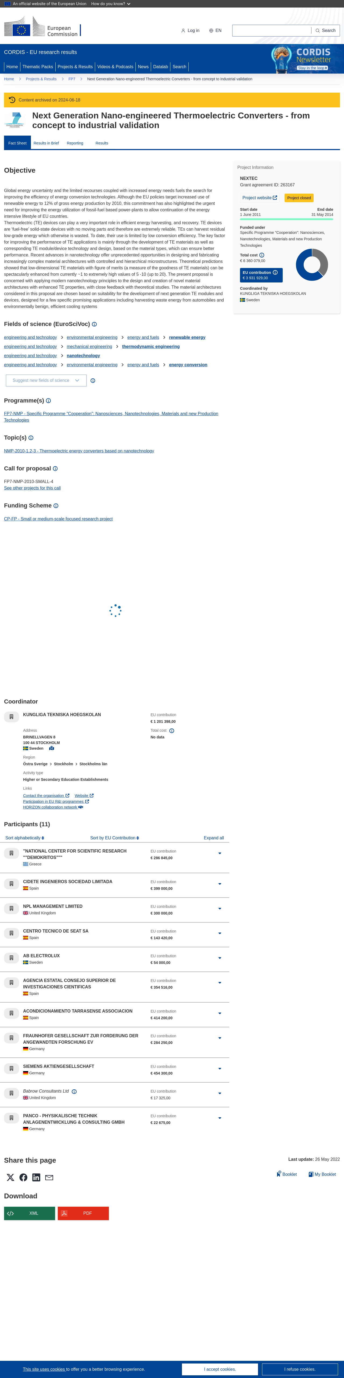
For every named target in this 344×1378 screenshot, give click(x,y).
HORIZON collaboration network (53, 807)
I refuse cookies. (300, 1369)
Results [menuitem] (102, 143)
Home (12, 66)
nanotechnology (83, 355)
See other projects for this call (32, 488)
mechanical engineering (89, 346)
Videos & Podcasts (115, 66)
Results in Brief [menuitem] (46, 143)
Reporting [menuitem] (75, 143)
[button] (215, 31)
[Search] (325, 31)
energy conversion (188, 364)
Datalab (160, 66)
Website (84, 795)
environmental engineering (92, 337)
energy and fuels (143, 337)
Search (179, 66)
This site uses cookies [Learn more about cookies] (44, 1369)
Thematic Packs (38, 66)
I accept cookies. (220, 1369)
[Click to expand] (219, 853)
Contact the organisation (46, 795)
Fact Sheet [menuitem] (17, 143)
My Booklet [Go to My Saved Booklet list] (322, 1174)
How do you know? (111, 3)
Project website (261, 197)
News (143, 66)
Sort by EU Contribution (113, 838)
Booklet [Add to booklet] (287, 1173)
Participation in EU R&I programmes (56, 801)
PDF (87, 1213)
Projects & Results (75, 66)
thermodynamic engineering (151, 346)
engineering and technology (30, 337)
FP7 (72, 79)
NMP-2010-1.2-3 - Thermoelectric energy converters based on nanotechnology (79, 451)
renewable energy (187, 337)
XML (34, 1213)
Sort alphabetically (23, 838)
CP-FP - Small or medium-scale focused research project (58, 519)
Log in (190, 30)
